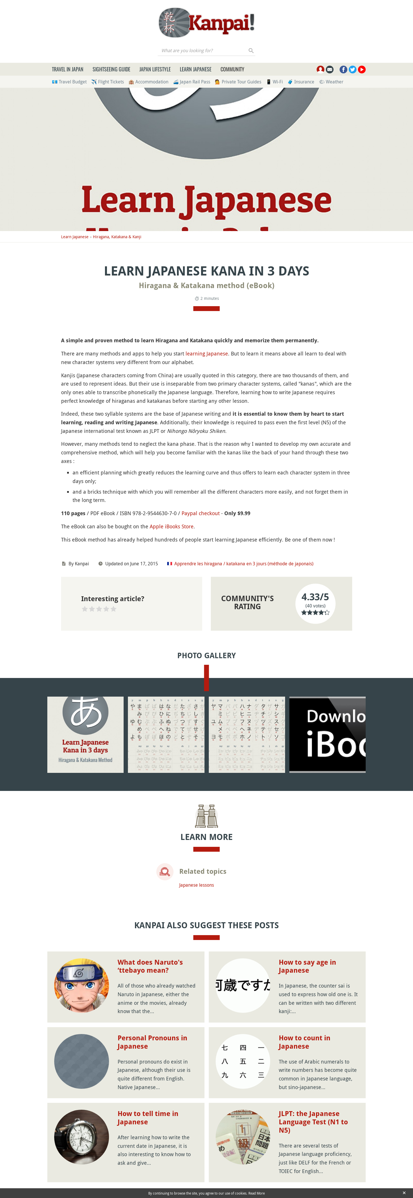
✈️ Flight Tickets (107, 82)
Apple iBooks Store (172, 526)
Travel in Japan (67, 69)
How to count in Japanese (304, 1042)
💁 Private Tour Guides (238, 82)
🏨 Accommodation (148, 82)
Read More (256, 1193)
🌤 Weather (331, 82)
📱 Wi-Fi (274, 82)
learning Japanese (207, 353)
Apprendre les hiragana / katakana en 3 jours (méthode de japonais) (243, 563)
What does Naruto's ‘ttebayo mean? (150, 966)
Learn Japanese (195, 69)
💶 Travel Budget (69, 82)
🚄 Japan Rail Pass (191, 82)
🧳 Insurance (300, 82)
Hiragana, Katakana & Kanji (117, 236)
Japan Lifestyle (155, 69)
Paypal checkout (201, 513)
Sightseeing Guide (111, 69)
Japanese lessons (196, 885)
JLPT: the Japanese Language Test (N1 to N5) (313, 1122)
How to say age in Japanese (307, 966)
